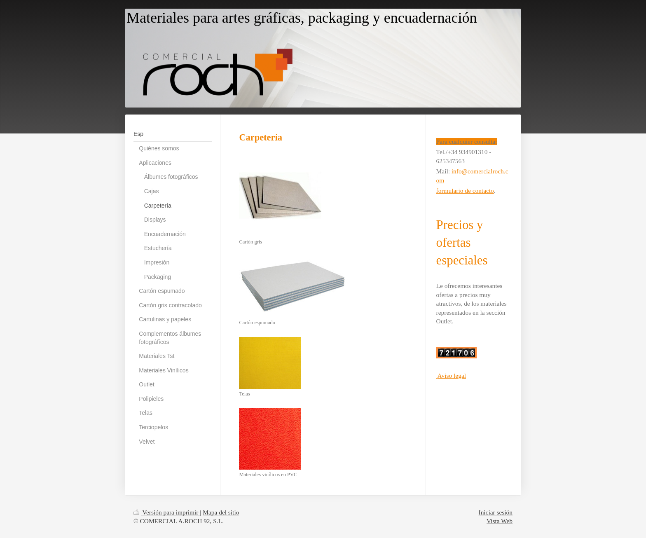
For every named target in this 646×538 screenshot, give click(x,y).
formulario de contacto (465, 190)
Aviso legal (452, 375)
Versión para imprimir (166, 512)
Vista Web (500, 520)
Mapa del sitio (221, 512)
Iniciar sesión (496, 512)
